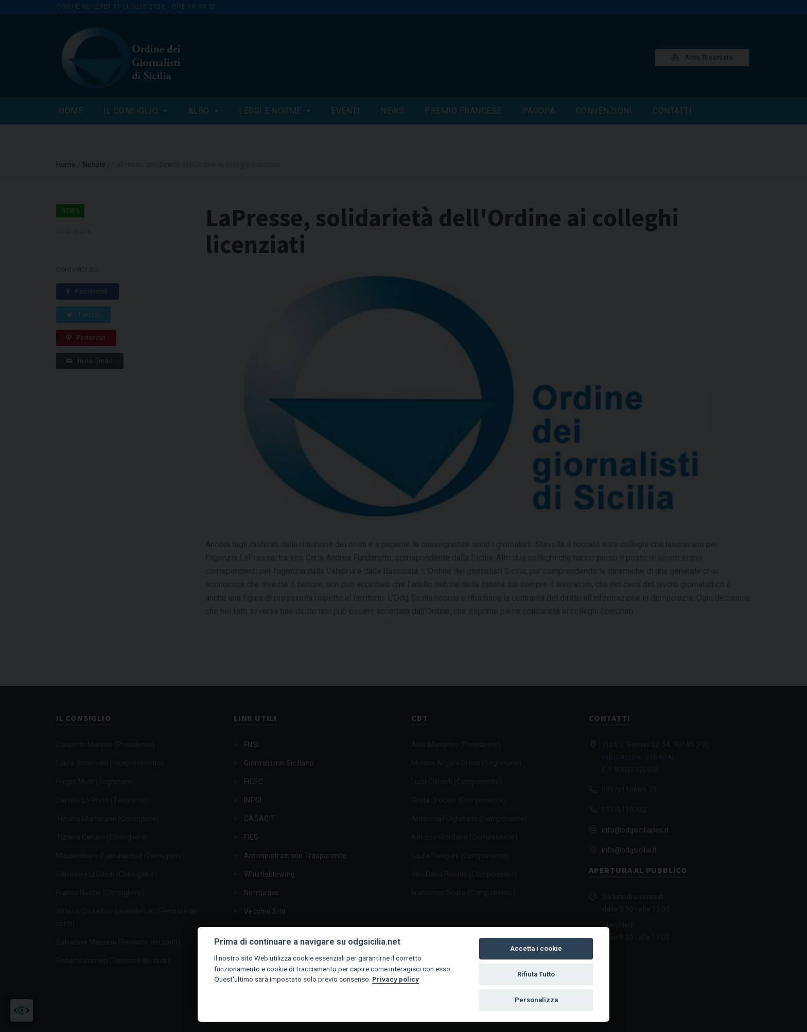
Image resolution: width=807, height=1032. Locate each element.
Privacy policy (395, 979)
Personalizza (536, 1000)
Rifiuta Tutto (536, 974)
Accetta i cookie (536, 948)
